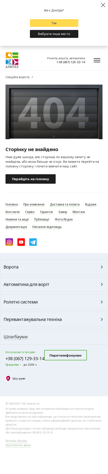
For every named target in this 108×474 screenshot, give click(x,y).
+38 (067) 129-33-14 (71, 62)
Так (54, 23)
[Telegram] (33, 242)
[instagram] (9, 242)
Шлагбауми (15, 337)
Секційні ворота (17, 77)
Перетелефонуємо (65, 355)
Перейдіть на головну (30, 179)
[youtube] (21, 242)
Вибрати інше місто (54, 33)
